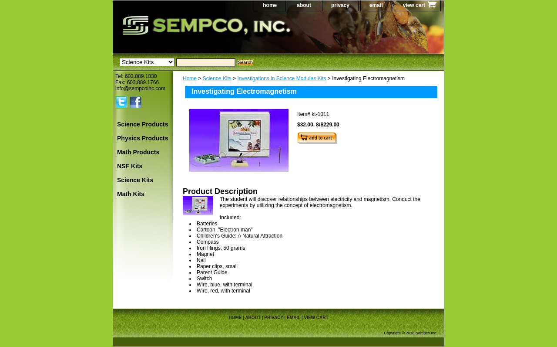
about (304, 5)
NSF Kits (129, 166)
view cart (414, 5)
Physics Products (142, 138)
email (376, 5)
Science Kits (217, 78)
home (270, 5)
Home (190, 78)
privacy (340, 5)
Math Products (138, 152)
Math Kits (130, 194)
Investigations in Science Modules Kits (281, 78)
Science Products (142, 124)
